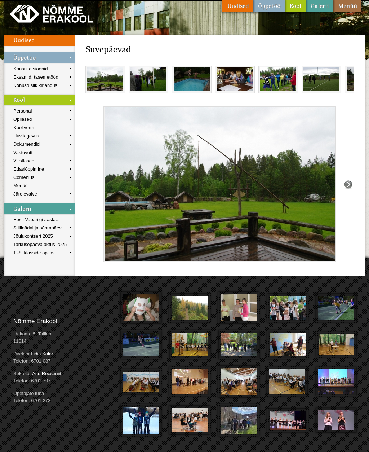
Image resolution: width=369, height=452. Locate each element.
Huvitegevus (26, 136)
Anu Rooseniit (46, 373)
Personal (22, 111)
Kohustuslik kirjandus (35, 85)
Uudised (237, 6)
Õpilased (22, 119)
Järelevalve (25, 194)
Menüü (347, 6)
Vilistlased (23, 160)
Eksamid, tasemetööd (35, 77)
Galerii (319, 6)
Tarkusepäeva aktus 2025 (40, 244)
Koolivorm (23, 127)
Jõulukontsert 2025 (33, 236)
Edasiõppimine (28, 169)
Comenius (24, 177)
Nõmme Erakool (51, 13)
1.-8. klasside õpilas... (35, 252)
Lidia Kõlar (42, 353)
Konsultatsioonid (30, 68)
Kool (295, 6)
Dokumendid (26, 144)
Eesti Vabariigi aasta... (36, 219)
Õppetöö (269, 6)
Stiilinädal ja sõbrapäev (37, 228)
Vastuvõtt (22, 152)
